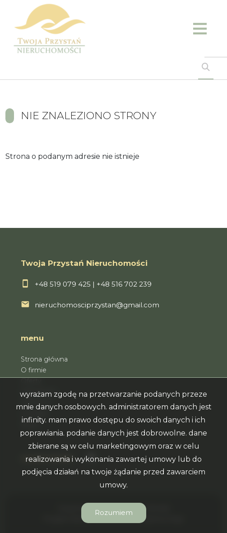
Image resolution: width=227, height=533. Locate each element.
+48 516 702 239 (124, 284)
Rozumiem (114, 512)
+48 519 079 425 (63, 284)
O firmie (33, 370)
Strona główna (44, 359)
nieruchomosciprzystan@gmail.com (97, 305)
